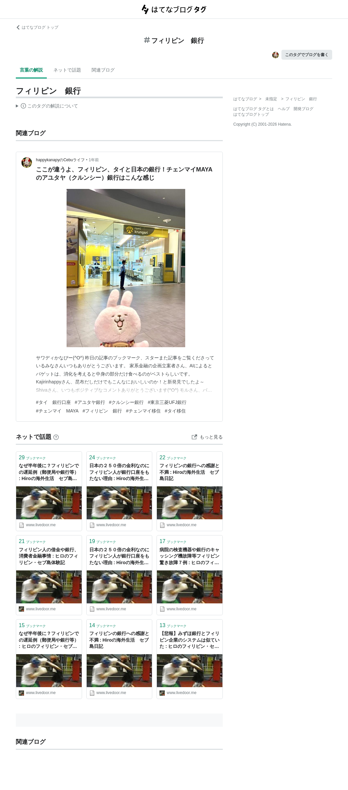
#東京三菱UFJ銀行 (167, 402)
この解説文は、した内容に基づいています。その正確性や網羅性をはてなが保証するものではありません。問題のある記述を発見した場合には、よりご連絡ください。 (47, 106)
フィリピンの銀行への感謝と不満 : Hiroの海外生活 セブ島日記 (189, 472)
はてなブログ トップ (37, 27)
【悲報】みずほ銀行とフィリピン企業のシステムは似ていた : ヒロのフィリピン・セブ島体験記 (189, 640)
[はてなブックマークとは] (56, 437)
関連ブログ (103, 70)
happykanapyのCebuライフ (60, 160)
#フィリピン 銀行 (102, 410)
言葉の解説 (31, 70)
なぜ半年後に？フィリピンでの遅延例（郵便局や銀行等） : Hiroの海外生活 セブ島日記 (49, 472)
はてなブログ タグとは (253, 108)
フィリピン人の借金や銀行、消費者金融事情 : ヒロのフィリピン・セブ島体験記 (49, 556)
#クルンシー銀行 (126, 402)
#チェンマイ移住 (143, 410)
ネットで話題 (67, 70)
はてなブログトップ (251, 114)
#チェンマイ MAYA (57, 410)
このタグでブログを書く (307, 54)
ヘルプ (284, 108)
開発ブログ (303, 108)
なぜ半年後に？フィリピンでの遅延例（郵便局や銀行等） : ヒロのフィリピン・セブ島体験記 (49, 640)
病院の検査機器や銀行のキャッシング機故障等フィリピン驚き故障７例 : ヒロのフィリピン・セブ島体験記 (189, 556)
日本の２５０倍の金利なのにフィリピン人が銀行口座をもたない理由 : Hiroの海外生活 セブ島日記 (119, 472)
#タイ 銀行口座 (53, 402)
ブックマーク (32, 457)
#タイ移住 (175, 410)
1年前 (94, 160)
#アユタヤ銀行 (90, 402)
